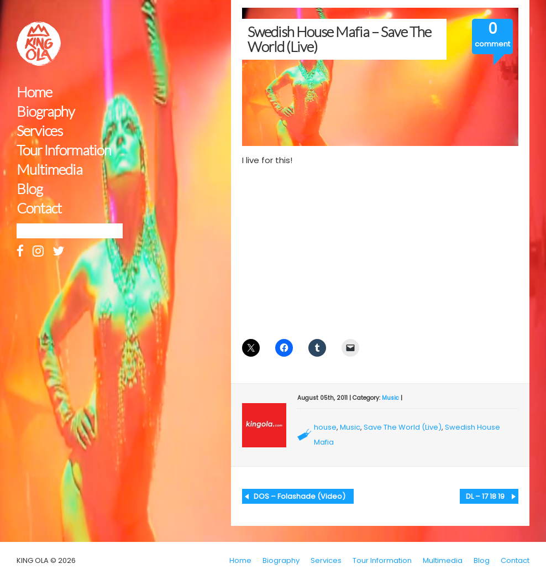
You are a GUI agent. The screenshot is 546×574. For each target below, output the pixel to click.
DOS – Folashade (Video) (299, 496)
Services (39, 130)
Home (34, 92)
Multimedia (49, 169)
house (325, 427)
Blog (30, 188)
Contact (39, 208)
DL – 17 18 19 (485, 496)
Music (390, 398)
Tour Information (64, 150)
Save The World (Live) (403, 427)
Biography (46, 111)
